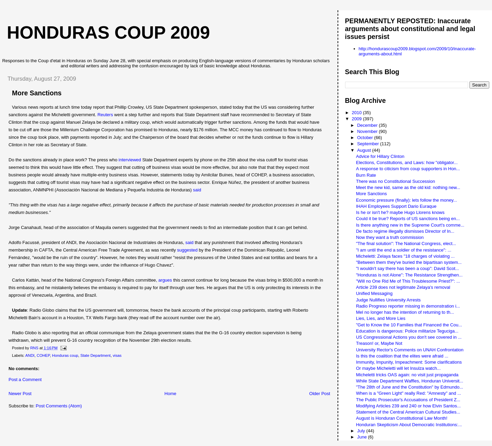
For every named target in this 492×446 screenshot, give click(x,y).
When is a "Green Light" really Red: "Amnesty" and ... (408, 393)
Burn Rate (366, 175)
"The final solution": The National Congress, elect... (406, 243)
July (361, 430)
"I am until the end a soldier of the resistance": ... (403, 250)
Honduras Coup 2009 (108, 32)
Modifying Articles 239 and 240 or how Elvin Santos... (408, 405)
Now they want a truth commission (390, 237)
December (368, 125)
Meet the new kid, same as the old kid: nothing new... (408, 187)
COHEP (43, 355)
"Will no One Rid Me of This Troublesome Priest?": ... (408, 281)
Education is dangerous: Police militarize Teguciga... (407, 331)
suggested (187, 250)
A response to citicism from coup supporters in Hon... (408, 168)
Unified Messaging (374, 293)
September (368, 143)
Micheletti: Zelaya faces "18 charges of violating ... (405, 256)
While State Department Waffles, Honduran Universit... (409, 380)
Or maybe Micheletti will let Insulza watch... (398, 368)
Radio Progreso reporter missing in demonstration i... (408, 306)
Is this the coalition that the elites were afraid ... (402, 356)
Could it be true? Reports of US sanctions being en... (408, 218)
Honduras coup (65, 355)
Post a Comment (25, 379)
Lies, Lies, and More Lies (381, 318)
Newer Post (20, 393)
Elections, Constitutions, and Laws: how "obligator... (406, 162)
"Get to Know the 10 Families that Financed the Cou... (409, 324)
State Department (95, 355)
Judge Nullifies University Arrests (388, 299)
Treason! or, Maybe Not (379, 343)
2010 (357, 112)
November (368, 131)
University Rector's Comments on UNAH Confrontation (410, 349)
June (362, 437)
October (365, 137)
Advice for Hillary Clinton (380, 156)
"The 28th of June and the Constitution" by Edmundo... (409, 387)
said (197, 189)
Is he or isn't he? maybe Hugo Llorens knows (400, 212)
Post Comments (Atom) (59, 405)
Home (170, 393)
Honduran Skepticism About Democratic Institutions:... (409, 424)
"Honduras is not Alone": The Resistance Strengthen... (409, 275)
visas (117, 355)
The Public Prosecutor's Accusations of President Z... (408, 399)
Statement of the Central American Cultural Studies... (408, 412)
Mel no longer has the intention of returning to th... (405, 312)
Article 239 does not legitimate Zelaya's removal (403, 287)
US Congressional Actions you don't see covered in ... (409, 337)
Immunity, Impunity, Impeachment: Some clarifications (409, 362)
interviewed (130, 159)
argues (165, 280)
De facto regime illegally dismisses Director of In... (405, 231)
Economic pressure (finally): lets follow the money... (406, 200)
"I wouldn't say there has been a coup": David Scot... (407, 268)
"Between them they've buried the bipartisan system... (409, 262)
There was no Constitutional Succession (395, 181)
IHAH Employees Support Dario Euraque (396, 206)
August (364, 150)
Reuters (105, 114)
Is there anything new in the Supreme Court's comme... (410, 225)
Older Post (319, 393)
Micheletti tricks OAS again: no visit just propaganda (407, 374)
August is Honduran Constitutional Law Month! (401, 418)
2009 (357, 118)
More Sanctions (371, 193)
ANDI (30, 355)
